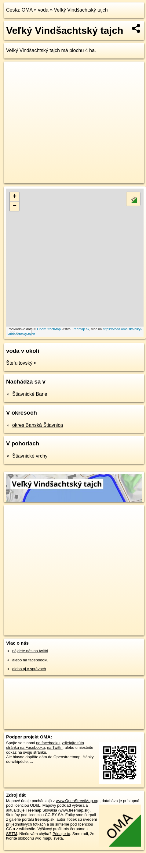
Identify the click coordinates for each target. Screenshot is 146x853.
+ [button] (14, 196)
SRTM (11, 833)
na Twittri (55, 747)
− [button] (14, 206)
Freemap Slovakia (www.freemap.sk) (57, 810)
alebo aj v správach (29, 669)
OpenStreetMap (49, 329)
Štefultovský (19, 363)
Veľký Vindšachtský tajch (81, 9)
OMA (27, 9)
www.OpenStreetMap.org (78, 800)
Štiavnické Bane (29, 394)
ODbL (35, 805)
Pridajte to (61, 833)
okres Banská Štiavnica (37, 425)
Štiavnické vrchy (30, 455)
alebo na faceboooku (30, 660)
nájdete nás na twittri (30, 651)
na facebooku (48, 743)
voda (43, 9)
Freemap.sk (80, 329)
